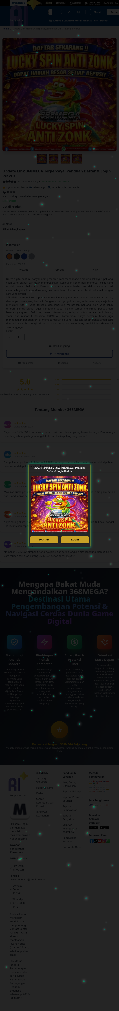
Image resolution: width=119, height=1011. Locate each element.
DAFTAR (44, 539)
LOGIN (75, 539)
